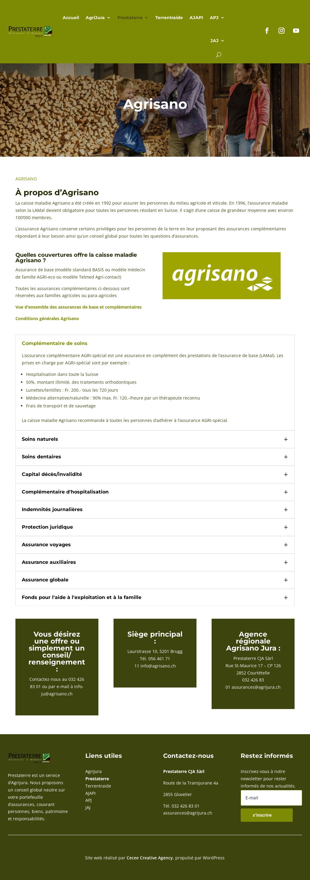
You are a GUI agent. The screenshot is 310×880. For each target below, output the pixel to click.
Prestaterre (130, 17)
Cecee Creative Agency (150, 858)
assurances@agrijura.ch (256, 687)
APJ (214, 17)
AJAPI (196, 17)
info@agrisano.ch (158, 666)
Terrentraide (169, 17)
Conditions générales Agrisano (47, 318)
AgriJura (95, 17)
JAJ (214, 40)
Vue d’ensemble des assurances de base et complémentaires (78, 307)
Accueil (71, 17)
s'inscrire (262, 815)
